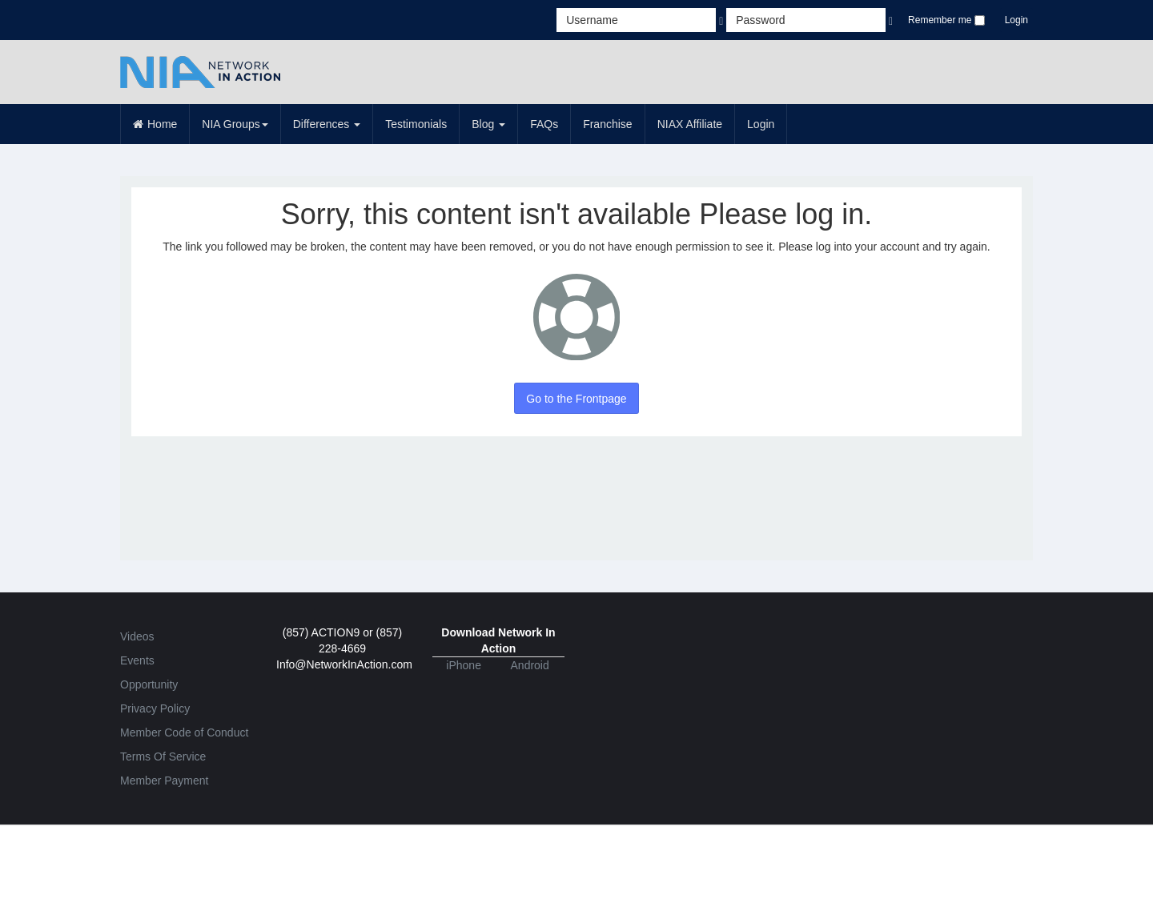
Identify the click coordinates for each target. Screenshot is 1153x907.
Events (137, 660)
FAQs (544, 124)
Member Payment (164, 780)
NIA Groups (234, 124)
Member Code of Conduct (184, 732)
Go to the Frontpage (576, 398)
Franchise (607, 124)
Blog (488, 124)
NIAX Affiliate (689, 124)
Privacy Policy (155, 708)
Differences (326, 124)
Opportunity (149, 684)
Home (155, 124)
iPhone (463, 665)
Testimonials (416, 124)
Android (530, 665)
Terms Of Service (163, 756)
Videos (137, 636)
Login (1016, 20)
